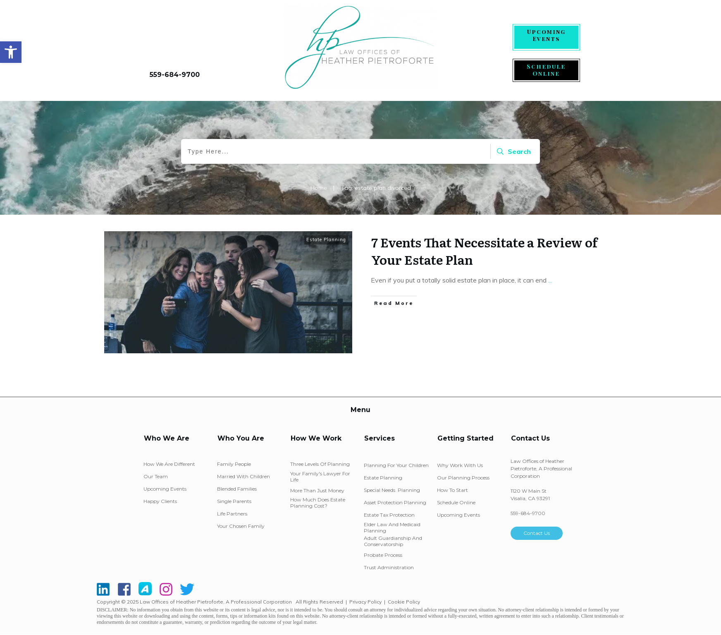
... (550, 280)
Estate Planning (326, 239)
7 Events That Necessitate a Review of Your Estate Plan (484, 250)
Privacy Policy (365, 602)
